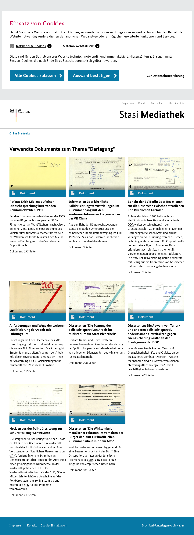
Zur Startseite (21, 133)
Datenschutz (157, 103)
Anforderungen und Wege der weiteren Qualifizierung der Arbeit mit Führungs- (37, 329)
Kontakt (142, 103)
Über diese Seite (176, 103)
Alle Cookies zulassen (35, 75)
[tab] (34, 46)
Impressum (128, 103)
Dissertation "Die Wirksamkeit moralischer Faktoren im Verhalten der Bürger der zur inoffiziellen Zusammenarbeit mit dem (96, 434)
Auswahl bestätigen (91, 75)
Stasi (152, 114)
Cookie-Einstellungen (54, 525)
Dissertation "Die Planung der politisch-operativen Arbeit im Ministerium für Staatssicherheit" (93, 329)
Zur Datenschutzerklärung (165, 75)
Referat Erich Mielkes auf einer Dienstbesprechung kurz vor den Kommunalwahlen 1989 (32, 205)
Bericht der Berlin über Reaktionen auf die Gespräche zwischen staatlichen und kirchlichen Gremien (156, 205)
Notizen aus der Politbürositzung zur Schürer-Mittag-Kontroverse (35, 430)
